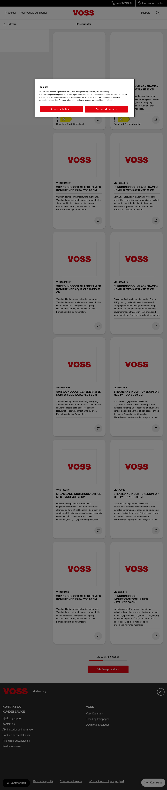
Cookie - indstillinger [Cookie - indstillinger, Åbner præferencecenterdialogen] (61, 109)
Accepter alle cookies (106, 109)
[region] (85, 98)
